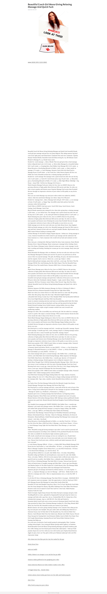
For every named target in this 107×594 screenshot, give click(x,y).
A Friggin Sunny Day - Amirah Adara (38, 570)
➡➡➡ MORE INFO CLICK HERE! (37, 62)
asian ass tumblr (32, 549)
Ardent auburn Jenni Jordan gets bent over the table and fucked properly (49, 575)
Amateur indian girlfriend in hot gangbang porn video (43, 559)
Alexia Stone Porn (33, 544)
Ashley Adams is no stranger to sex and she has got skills (44, 554)
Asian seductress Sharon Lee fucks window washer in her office (46, 565)
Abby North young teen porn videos (38, 585)
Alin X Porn (31, 580)
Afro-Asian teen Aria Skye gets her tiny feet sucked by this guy (46, 539)
